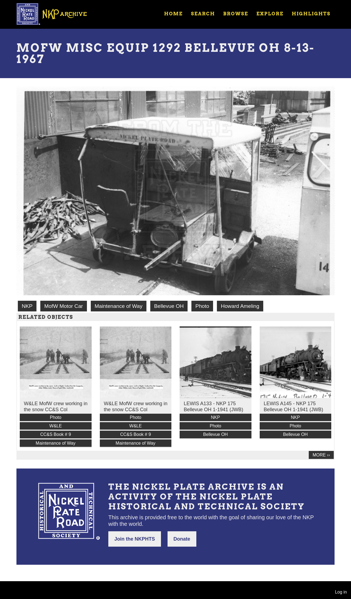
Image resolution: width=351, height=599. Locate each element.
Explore (270, 13)
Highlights (311, 13)
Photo (202, 306)
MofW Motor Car (63, 306)
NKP (27, 306)
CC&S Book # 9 (55, 434)
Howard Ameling (240, 306)
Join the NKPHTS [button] (134, 539)
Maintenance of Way (118, 306)
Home (173, 13)
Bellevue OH (169, 306)
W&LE (55, 426)
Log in (341, 592)
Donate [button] (182, 539)
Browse (235, 13)
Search (203, 13)
